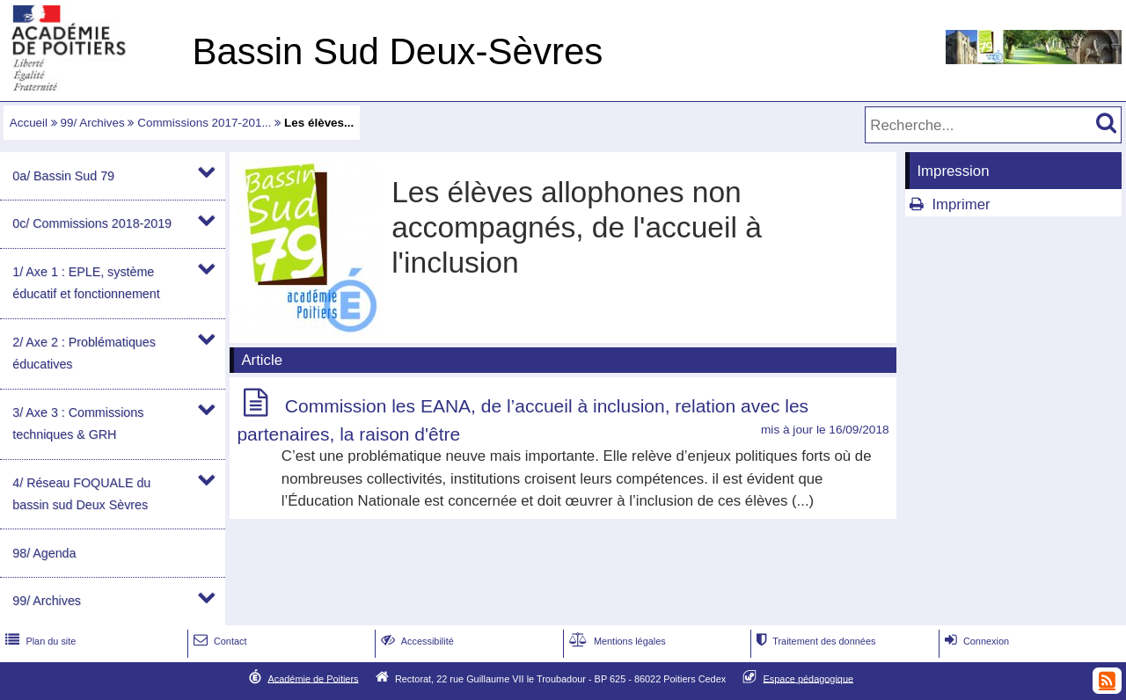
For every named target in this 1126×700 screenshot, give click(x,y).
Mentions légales (616, 641)
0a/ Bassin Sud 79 (63, 176)
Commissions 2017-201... (204, 122)
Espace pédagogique (809, 678)
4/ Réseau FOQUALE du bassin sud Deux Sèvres (81, 494)
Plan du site (39, 641)
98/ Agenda (44, 553)
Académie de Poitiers (312, 678)
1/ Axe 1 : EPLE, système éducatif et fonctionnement (85, 283)
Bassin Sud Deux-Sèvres (397, 51)
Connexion (975, 641)
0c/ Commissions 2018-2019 (92, 223)
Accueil (29, 122)
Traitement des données (814, 641)
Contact (218, 641)
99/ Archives (93, 122)
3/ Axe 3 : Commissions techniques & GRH (77, 423)
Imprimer (961, 204)
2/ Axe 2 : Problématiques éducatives (84, 353)
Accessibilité (415, 641)
